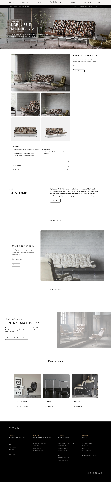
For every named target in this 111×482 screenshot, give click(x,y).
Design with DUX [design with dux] (63, 445)
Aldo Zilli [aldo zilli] (61, 453)
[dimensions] (40, 166)
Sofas (20, 6)
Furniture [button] (23, 2)
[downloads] (40, 170)
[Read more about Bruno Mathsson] (16, 340)
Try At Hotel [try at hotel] (87, 2)
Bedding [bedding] (11, 449)
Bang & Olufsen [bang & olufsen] (62, 450)
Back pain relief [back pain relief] (38, 450)
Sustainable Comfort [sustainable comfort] (39, 443)
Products (10, 6)
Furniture (15, 6)
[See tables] (56, 392)
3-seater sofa (78, 66)
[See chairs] (85, 392)
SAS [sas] (59, 455)
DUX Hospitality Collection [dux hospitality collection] (66, 443)
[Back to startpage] (55, 2)
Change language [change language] (87, 6)
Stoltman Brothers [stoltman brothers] (63, 457)
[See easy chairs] (27, 392)
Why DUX (36, 435)
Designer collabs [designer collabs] (63, 448)
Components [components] (12, 447)
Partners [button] (72, 2)
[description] (40, 162)
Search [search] (100, 6)
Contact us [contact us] (85, 448)
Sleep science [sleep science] (37, 448)
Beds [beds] (10, 444)
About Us (85, 435)
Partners (61, 435)
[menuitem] (14, 2)
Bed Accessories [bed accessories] (13, 452)
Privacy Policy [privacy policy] (86, 450)
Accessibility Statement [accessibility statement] (89, 455)
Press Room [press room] (85, 445)
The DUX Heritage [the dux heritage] (87, 443)
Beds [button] (10, 2)
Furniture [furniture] (12, 454)
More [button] (98, 2)
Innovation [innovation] (36, 445)
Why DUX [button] (36, 2)
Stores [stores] (75, 6)
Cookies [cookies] (84, 453)
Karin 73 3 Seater (25, 6)
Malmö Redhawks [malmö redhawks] (63, 460)
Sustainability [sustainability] (37, 453)
